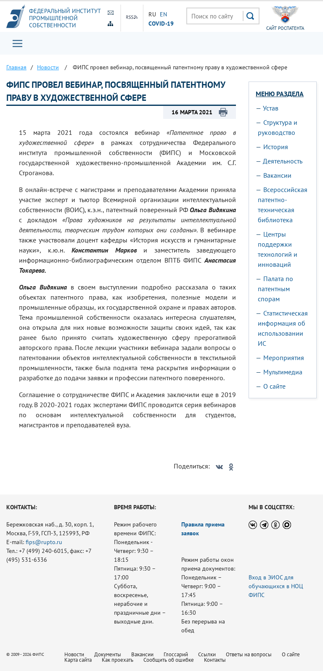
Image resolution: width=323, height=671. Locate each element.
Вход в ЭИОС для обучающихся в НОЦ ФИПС (276, 586)
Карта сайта (78, 659)
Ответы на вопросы (249, 654)
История (275, 146)
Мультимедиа (282, 372)
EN (163, 14)
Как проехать (117, 659)
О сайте (274, 386)
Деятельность (282, 161)
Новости (74, 654)
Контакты (215, 659)
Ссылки (207, 654)
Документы (107, 654)
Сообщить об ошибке (168, 659)
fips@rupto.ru (44, 542)
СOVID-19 (161, 23)
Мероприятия (283, 357)
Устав (270, 108)
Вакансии (277, 175)
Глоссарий (176, 654)
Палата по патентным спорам (275, 288)
